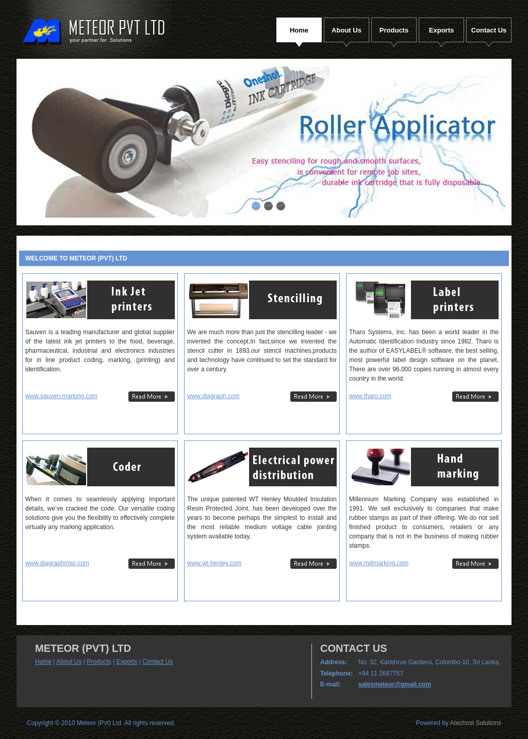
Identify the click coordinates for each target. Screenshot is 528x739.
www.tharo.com (370, 396)
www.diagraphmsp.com (57, 563)
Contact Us (157, 661)
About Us (68, 661)
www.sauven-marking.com (61, 396)
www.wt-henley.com (214, 563)
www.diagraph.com (213, 396)
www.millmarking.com (378, 563)
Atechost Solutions (475, 723)
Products (99, 661)
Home (43, 661)
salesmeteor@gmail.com (394, 684)
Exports (126, 661)
